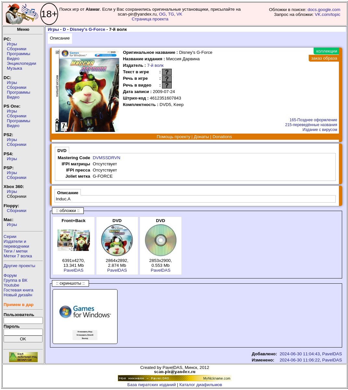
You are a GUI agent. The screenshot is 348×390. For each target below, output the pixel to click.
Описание (60, 38)
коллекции (326, 51)
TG (171, 14)
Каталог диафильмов (201, 384)
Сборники (16, 48)
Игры (12, 43)
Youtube (11, 285)
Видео (13, 58)
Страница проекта (150, 19)
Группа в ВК (15, 280)
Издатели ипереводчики (16, 244)
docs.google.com (324, 9)
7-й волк (155, 65)
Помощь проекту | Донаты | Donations (194, 136)
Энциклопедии (21, 63)
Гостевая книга (18, 290)
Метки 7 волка (18, 256)
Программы (18, 53)
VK (179, 14)
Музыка (14, 68)
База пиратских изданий (151, 384)
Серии (10, 236)
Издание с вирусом (320, 129)
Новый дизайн (18, 294)
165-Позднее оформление (313, 120)
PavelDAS (73, 270)
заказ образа (324, 58)
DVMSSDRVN (106, 157)
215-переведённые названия (311, 125)
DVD (62, 150)
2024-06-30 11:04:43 (300, 353)
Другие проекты (19, 265)
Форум (10, 275)
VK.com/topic (328, 14)
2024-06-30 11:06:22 (300, 360)
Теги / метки (16, 251)
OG (162, 14)
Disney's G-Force (87, 29)
